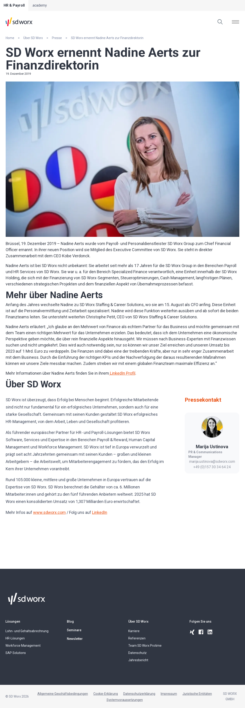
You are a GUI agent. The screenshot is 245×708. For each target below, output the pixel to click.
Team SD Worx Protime (145, 645)
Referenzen (137, 638)
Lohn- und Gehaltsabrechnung (27, 631)
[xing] (192, 632)
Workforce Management (23, 645)
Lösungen (12, 621)
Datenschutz (137, 653)
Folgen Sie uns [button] (200, 621)
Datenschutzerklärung (139, 694)
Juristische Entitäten (197, 694)
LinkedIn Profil (122, 373)
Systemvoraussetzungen (125, 700)
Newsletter (75, 639)
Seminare (74, 630)
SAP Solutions (15, 653)
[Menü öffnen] (235, 22)
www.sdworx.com (49, 512)
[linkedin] (210, 632)
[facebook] (201, 632)
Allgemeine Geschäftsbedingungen (62, 694)
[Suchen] (220, 22)
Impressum (169, 694)
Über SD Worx (138, 621)
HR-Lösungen (15, 638)
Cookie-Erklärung (105, 694)
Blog (70, 621)
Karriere (134, 631)
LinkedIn (99, 512)
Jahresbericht (138, 660)
